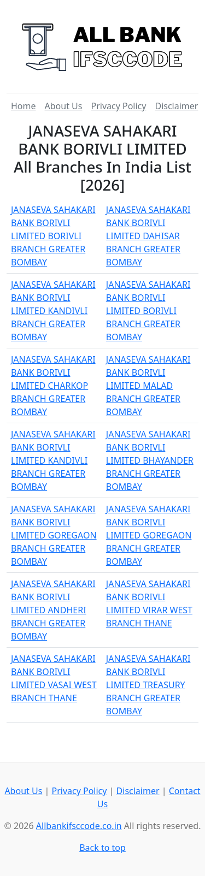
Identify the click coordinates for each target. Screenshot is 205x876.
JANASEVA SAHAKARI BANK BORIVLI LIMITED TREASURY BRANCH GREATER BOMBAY (148, 685)
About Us (64, 106)
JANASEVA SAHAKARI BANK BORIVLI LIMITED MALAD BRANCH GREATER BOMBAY (148, 385)
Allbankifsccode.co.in (79, 826)
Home (23, 106)
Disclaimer (176, 106)
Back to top (102, 848)
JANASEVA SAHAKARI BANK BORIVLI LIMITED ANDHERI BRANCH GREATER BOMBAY (53, 610)
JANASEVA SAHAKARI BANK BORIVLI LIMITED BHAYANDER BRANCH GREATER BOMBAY (150, 460)
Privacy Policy (118, 106)
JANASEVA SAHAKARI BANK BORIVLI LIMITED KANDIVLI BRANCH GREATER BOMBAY (53, 311)
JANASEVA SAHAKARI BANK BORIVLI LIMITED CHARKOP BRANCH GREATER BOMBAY (53, 385)
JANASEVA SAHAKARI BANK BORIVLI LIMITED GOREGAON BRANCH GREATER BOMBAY (54, 535)
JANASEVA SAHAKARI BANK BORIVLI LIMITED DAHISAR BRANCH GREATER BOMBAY (148, 236)
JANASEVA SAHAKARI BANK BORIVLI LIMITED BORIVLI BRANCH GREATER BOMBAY (53, 236)
